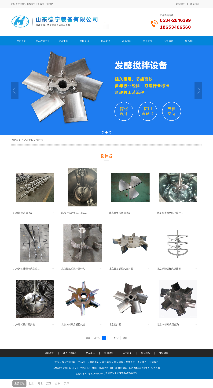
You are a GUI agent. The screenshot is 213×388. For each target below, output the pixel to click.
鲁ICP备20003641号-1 (93, 373)
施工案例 (127, 353)
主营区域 (19, 383)
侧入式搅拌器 (70, 353)
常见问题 (145, 353)
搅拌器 (39, 140)
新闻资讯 (108, 353)
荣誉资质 (163, 353)
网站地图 (180, 4)
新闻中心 (94, 362)
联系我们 (194, 4)
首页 (57, 362)
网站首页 (16, 140)
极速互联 (155, 368)
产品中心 (28, 140)
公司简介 (142, 362)
